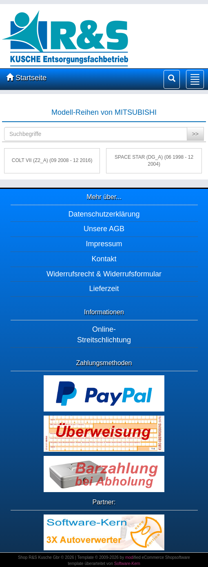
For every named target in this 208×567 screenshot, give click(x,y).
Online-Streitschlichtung (104, 334)
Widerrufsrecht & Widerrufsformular (104, 274)
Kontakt (103, 259)
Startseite (26, 77)
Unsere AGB (104, 229)
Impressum (104, 244)
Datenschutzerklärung (103, 214)
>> (195, 134)
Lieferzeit (104, 289)
